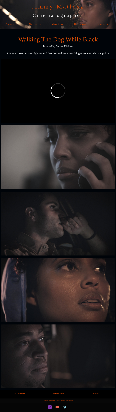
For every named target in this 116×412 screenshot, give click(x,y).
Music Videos (58, 24)
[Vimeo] (64, 407)
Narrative (35, 24)
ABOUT (96, 393)
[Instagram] (50, 407)
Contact (103, 24)
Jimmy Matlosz (58, 6)
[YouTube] (57, 407)
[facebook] (44, 407)
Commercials (12, 24)
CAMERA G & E (58, 393)
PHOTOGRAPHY (20, 393)
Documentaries (80, 24)
